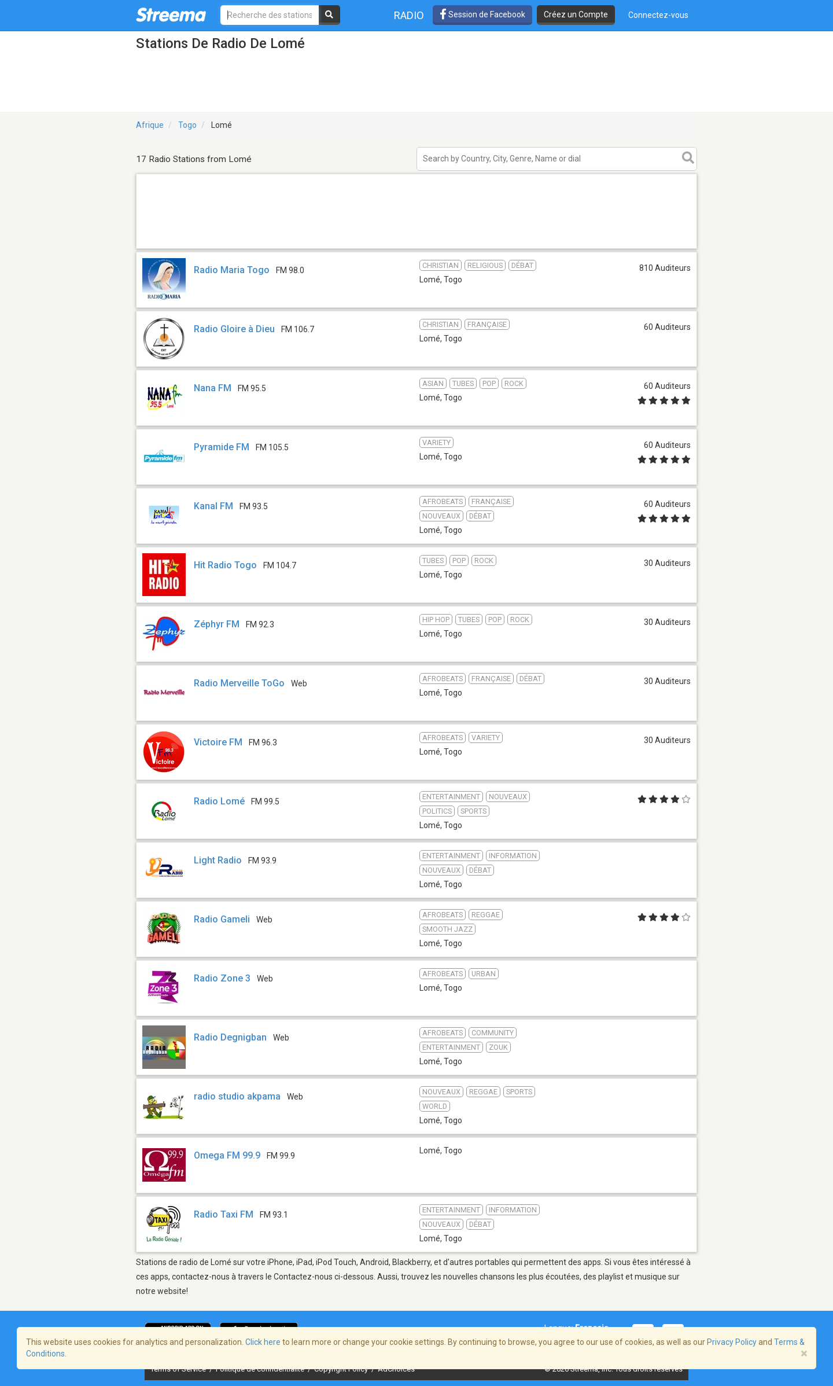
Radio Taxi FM (223, 1214)
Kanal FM (213, 506)
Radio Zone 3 (222, 978)
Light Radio (218, 860)
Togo (187, 125)
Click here (263, 1342)
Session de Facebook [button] (482, 14)
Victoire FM (218, 742)
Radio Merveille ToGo (239, 683)
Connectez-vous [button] (658, 15)
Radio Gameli (222, 919)
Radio (409, 15)
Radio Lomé (219, 801)
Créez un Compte (576, 14)
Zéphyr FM (216, 624)
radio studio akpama (237, 1096)
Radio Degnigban (230, 1037)
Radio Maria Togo (232, 269)
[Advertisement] (416, 248)
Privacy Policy (732, 1342)
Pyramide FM (221, 447)
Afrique (150, 125)
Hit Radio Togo (225, 565)
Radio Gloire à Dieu (234, 328)
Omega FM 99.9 (227, 1155)
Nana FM (212, 388)
